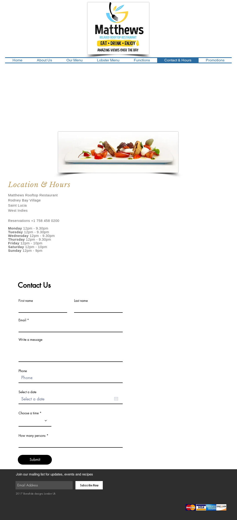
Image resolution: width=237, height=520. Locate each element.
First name (26, 300)
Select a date (27, 392)
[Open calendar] (116, 399)
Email (22, 320)
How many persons (32, 435)
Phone (23, 371)
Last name (81, 300)
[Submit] (35, 460)
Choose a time (29, 413)
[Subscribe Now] (89, 485)
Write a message (30, 339)
